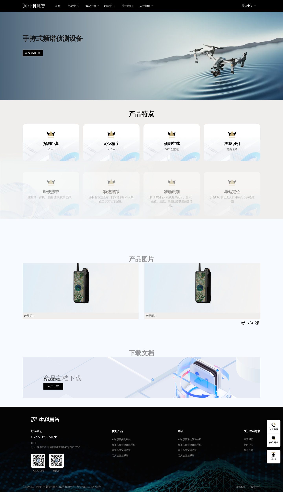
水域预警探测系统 (121, 439)
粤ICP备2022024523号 (89, 486)
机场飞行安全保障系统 (123, 444)
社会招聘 (248, 450)
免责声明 (255, 487)
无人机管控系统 (120, 455)
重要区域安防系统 (121, 450)
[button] (243, 323)
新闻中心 (248, 444)
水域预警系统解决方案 (189, 439)
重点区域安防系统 (187, 450)
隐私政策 (240, 487)
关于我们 (248, 439)
